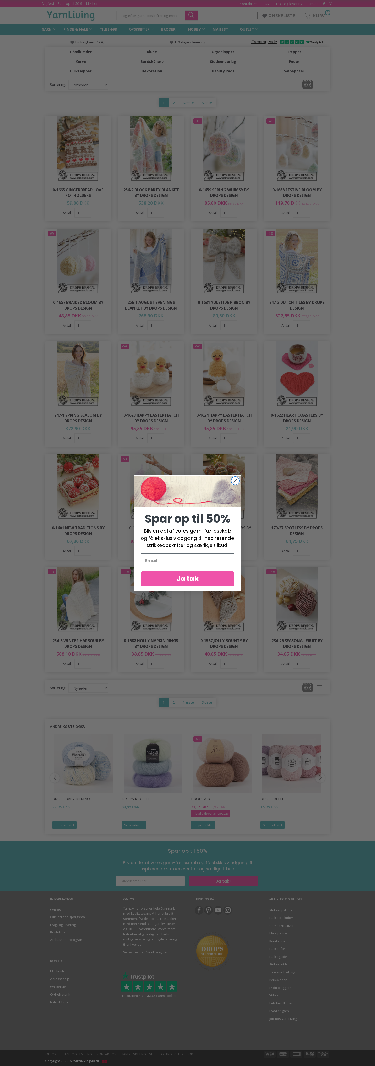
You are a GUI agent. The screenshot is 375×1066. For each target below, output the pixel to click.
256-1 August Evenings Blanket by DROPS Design (151, 305)
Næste (188, 102)
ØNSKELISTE (279, 15)
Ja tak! (223, 881)
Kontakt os (248, 3)
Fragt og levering (288, 3)
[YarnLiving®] (71, 14)
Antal (67, 212)
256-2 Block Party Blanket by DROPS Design (151, 192)
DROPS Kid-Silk (136, 798)
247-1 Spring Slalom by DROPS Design (78, 417)
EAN (265, 3)
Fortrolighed (171, 1054)
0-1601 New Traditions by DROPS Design (78, 530)
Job (190, 1054)
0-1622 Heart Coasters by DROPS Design (297, 417)
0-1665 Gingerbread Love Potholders (78, 192)
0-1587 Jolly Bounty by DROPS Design (224, 643)
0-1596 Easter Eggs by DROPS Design (151, 530)
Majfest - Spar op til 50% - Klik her (70, 3)
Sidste (207, 102)
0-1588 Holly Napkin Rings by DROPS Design (151, 643)
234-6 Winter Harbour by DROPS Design (78, 643)
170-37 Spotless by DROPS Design (297, 530)
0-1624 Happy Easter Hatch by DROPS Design (224, 417)
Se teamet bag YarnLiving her (145, 952)
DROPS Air (200, 798)
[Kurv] (317, 15)
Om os (313, 3)
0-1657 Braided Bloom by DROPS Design (78, 305)
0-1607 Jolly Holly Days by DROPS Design (224, 530)
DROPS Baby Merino (71, 798)
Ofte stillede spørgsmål (68, 917)
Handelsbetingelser (138, 1054)
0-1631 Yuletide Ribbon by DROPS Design (224, 305)
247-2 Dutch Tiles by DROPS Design (297, 305)
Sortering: (58, 84)
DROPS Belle (272, 798)
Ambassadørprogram (66, 939)
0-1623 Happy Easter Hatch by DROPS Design (151, 417)
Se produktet (64, 825)
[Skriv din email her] (150, 881)
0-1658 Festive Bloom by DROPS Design (297, 192)
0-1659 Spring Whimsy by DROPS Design (224, 192)
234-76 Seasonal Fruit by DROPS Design (297, 643)
